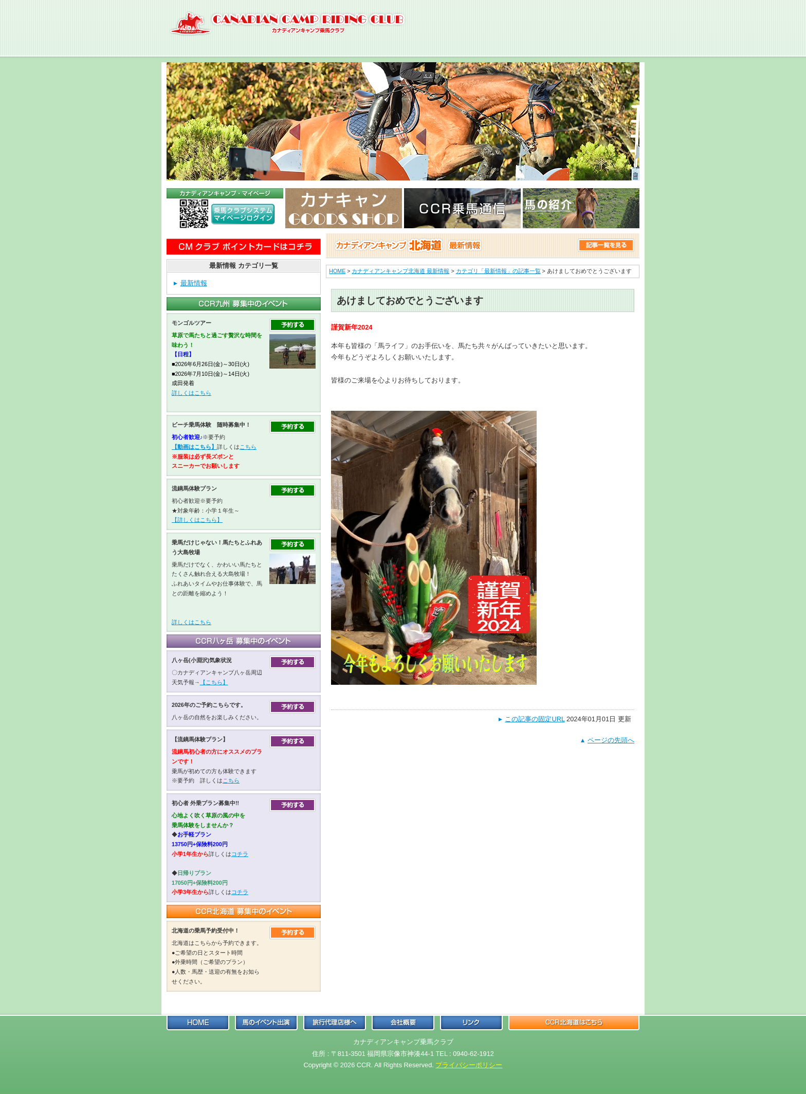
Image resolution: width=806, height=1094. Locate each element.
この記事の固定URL (534, 719)
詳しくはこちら (191, 393)
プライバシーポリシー (468, 1065)
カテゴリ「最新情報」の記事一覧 (498, 271)
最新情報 (193, 283)
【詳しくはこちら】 (197, 520)
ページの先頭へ (611, 740)
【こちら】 (214, 682)
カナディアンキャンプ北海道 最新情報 (400, 271)
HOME (337, 271)
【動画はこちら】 (194, 447)
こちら (248, 447)
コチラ (239, 854)
